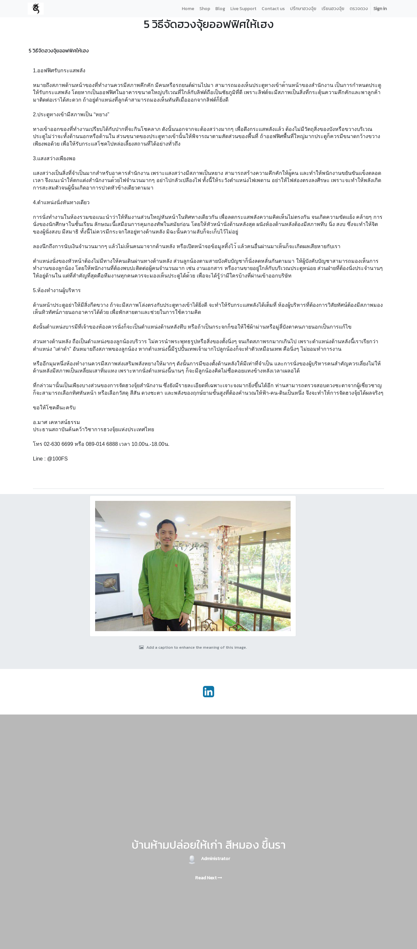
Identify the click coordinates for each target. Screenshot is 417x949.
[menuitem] (188, 9)
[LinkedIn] (208, 691)
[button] (36, 481)
